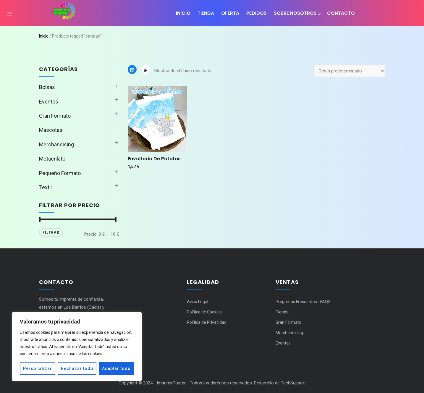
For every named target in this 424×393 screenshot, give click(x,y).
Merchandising (56, 144)
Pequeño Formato (60, 173)
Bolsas (47, 87)
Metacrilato (52, 159)
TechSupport (293, 383)
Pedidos (256, 13)
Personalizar (37, 368)
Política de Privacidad (207, 322)
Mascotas (50, 130)
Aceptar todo (116, 368)
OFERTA (230, 13)
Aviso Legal (197, 301)
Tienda (206, 13)
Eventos (48, 101)
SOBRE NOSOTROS (297, 13)
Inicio (183, 13)
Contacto (341, 13)
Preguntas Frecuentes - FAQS (303, 301)
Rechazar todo (77, 368)
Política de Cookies (204, 312)
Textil (45, 187)
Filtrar (51, 232)
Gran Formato (55, 116)
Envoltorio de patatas (154, 158)
